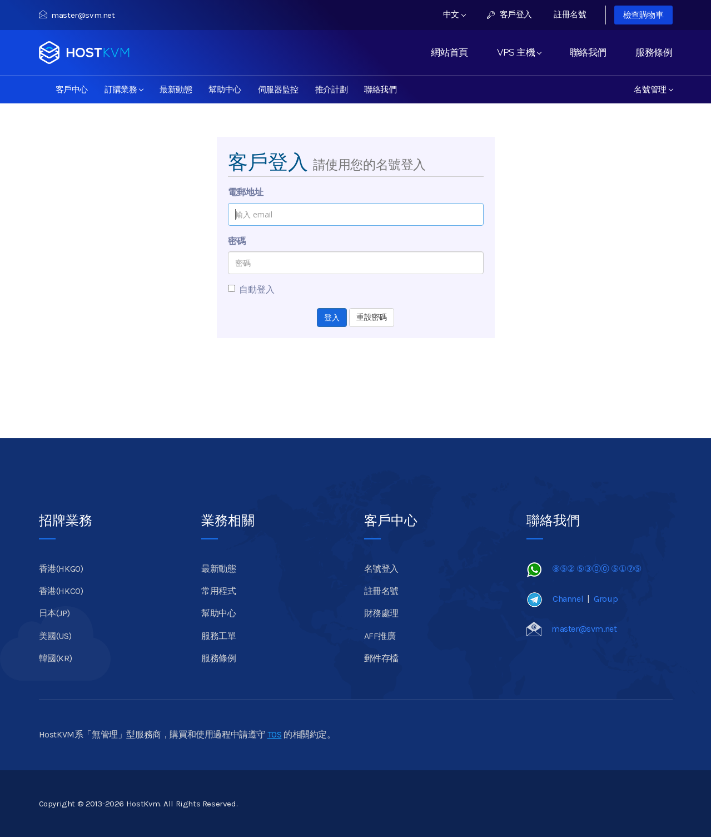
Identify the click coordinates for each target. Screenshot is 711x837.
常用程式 (218, 591)
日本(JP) (54, 613)
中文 (454, 14)
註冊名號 (570, 14)
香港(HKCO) (61, 591)
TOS (274, 734)
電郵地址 (245, 192)
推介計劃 (331, 89)
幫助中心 (224, 89)
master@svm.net (77, 15)
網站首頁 (449, 52)
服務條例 (653, 52)
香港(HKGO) (61, 568)
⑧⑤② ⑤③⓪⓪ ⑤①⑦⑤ (597, 568)
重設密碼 (371, 317)
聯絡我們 (588, 52)
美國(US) (55, 636)
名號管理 (653, 89)
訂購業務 (124, 89)
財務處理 (381, 613)
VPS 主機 (519, 52)
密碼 (237, 241)
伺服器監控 (278, 89)
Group (606, 598)
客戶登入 (509, 14)
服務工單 (218, 636)
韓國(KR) (55, 658)
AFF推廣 (380, 636)
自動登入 (251, 289)
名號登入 (381, 568)
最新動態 (176, 89)
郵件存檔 (381, 658)
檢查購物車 (643, 15)
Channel (568, 598)
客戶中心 (72, 89)
